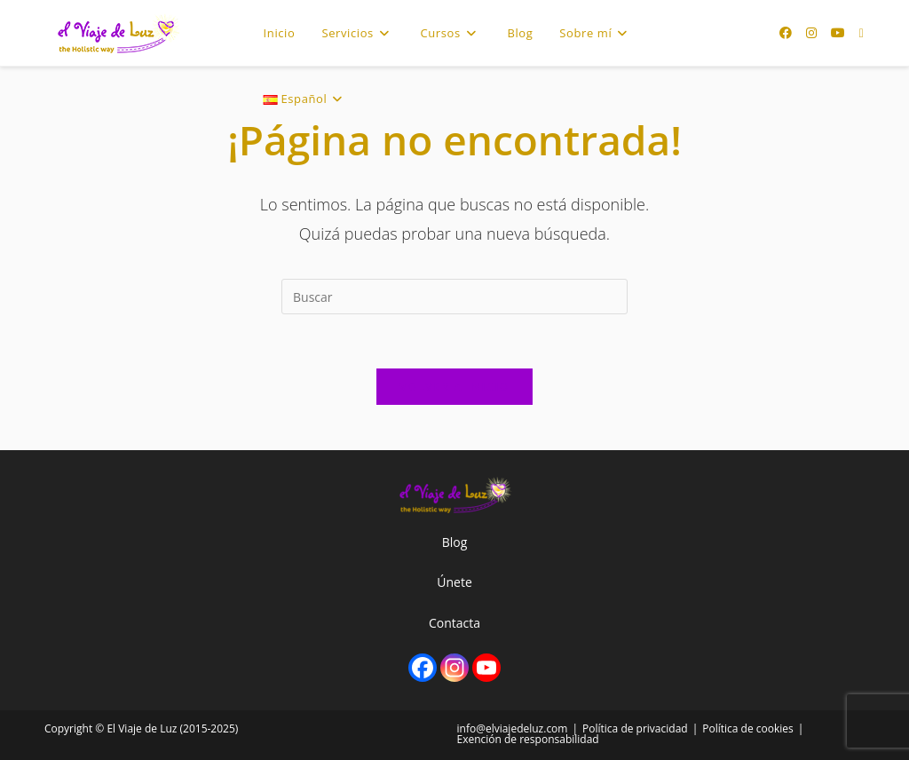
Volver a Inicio (454, 386)
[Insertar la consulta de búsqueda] (454, 296)
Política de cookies (748, 728)
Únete (454, 582)
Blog (455, 542)
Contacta (454, 622)
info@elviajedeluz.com (512, 728)
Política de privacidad (635, 728)
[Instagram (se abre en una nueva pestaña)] (811, 33)
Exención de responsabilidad (528, 739)
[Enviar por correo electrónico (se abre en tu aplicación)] (861, 33)
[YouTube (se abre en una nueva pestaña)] (838, 33)
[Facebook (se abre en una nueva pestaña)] (785, 33)
